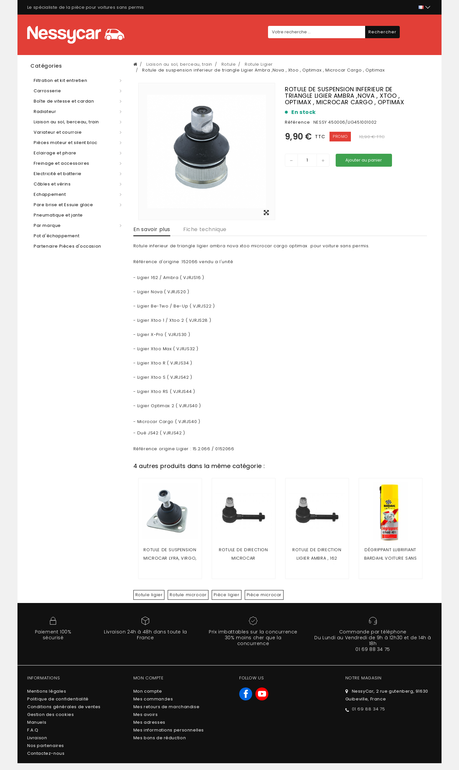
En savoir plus (151, 229)
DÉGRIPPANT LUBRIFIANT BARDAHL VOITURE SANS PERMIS (390, 558)
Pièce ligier (226, 595)
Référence (297, 122)
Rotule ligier (149, 595)
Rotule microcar (188, 595)
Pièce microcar (264, 595)
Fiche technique (205, 229)
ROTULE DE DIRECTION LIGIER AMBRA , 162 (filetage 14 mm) (316, 558)
